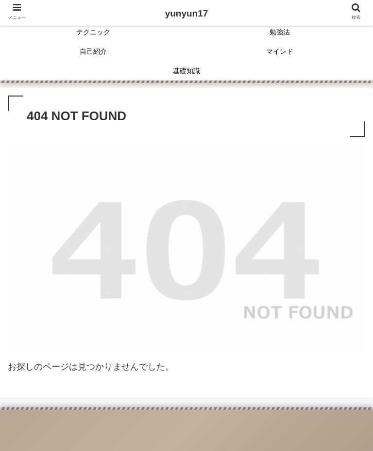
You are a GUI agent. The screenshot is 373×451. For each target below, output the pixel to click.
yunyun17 (186, 13)
